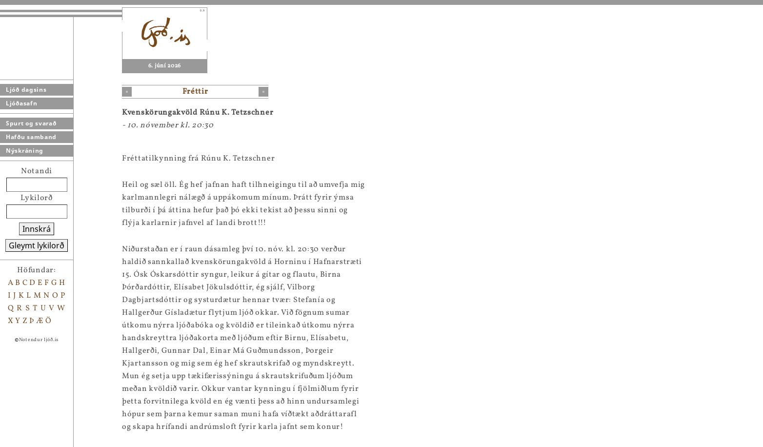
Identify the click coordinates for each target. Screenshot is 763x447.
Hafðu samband (31, 137)
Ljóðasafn (21, 103)
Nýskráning (24, 150)
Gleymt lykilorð (36, 245)
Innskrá (36, 229)
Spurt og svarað (31, 123)
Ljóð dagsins (26, 89)
